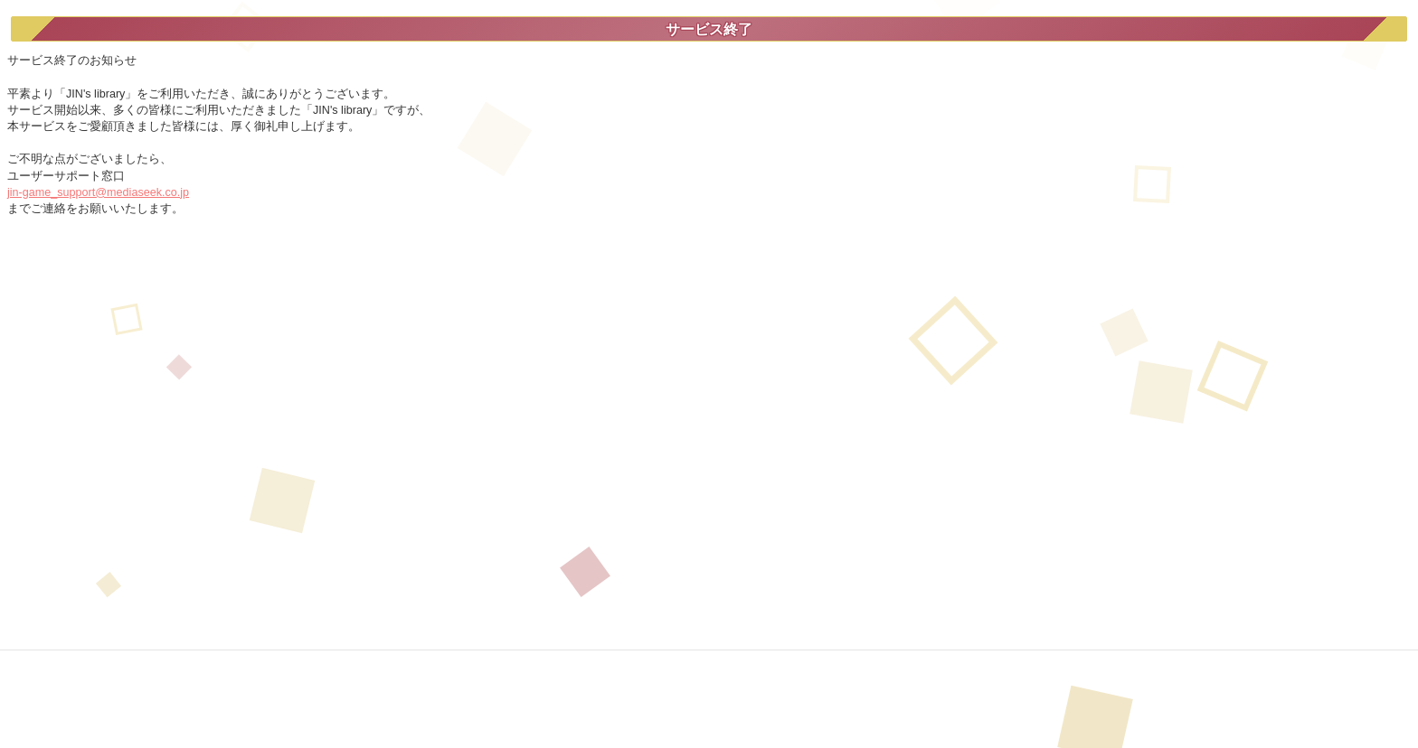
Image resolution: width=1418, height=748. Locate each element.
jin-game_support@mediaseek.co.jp (98, 192)
